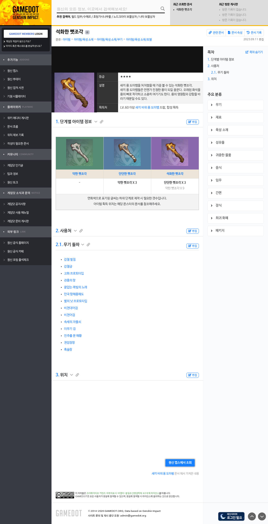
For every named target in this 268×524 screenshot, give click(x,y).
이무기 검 (70, 329)
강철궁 (68, 266)
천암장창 (69, 342)
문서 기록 (254, 32)
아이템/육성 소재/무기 (109, 39)
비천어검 (69, 315)
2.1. (59, 244)
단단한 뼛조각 (127, 174)
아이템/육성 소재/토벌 (139, 39)
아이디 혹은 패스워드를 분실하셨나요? (24, 46)
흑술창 (68, 349)
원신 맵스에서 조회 (180, 462)
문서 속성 (235, 32)
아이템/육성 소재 (83, 39)
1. (57, 122)
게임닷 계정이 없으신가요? (18, 41)
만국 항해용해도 (74, 294)
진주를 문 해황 (73, 336)
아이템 (66, 39)
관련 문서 (216, 32)
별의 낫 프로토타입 (75, 301)
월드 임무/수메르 (81, 16)
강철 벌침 (70, 259)
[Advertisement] (127, 59)
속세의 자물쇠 (72, 322)
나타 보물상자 (147, 16)
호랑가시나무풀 (102, 16)
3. (57, 375)
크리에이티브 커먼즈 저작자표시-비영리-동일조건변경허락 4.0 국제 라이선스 (122, 493)
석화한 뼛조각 (184, 9)
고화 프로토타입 (74, 273)
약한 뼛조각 (79, 174)
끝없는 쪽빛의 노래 (75, 287)
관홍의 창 (70, 280)
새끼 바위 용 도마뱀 (147, 107)
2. (57, 231)
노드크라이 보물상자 (125, 16)
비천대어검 (71, 308)
